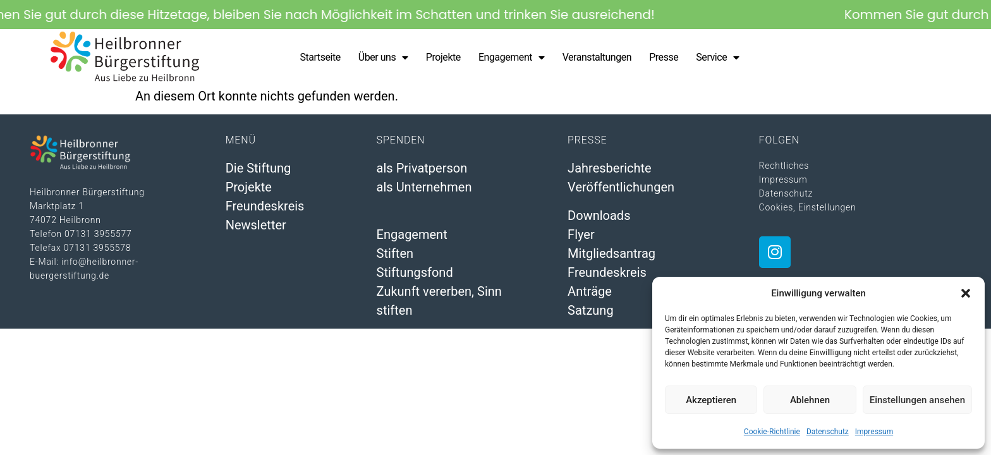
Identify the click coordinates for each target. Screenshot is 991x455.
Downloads (599, 215)
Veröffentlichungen (621, 187)
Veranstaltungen (597, 57)
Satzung (591, 310)
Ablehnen (810, 400)
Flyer (581, 234)
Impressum (874, 431)
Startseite (320, 57)
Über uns (383, 57)
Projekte (443, 57)
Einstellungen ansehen (917, 400)
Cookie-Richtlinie (772, 431)
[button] (965, 293)
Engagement (511, 57)
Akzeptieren (711, 400)
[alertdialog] (495, 14)
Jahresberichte (610, 168)
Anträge (590, 291)
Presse (663, 57)
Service (717, 57)
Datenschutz (827, 431)
